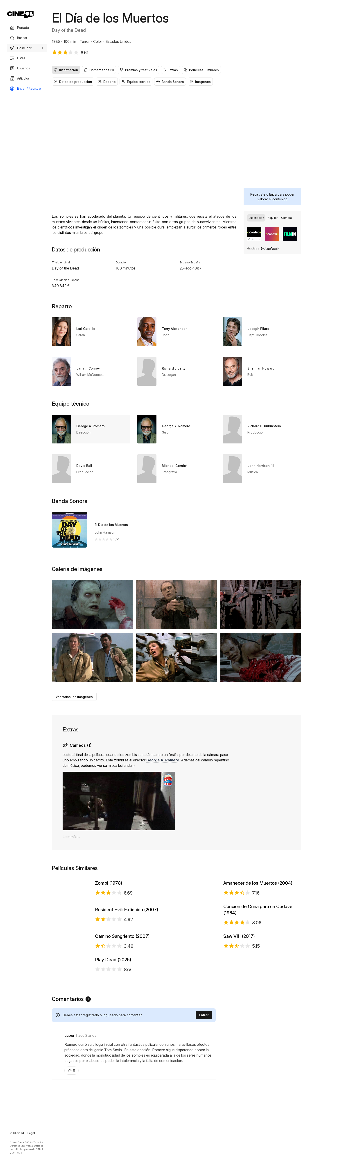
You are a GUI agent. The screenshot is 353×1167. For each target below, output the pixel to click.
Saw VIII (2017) (239, 1024)
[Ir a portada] (20, 14)
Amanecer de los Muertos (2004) (257, 902)
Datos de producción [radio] (73, 82)
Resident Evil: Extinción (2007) (126, 963)
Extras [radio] (170, 70)
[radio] (256, 218)
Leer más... (71, 836)
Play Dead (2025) (113, 1084)
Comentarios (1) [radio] (99, 70)
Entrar (203, 1157)
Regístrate (257, 194)
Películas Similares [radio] (201, 70)
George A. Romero (162, 760)
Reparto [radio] (107, 82)
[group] (176, 70)
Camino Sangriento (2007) (122, 1024)
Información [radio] (66, 70)
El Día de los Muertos (111, 525)
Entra (273, 194)
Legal (31, 1133)
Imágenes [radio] (200, 82)
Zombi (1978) (108, 902)
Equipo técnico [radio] (136, 82)
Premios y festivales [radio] (138, 70)
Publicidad (17, 1133)
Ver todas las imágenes (74, 697)
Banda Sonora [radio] (170, 82)
